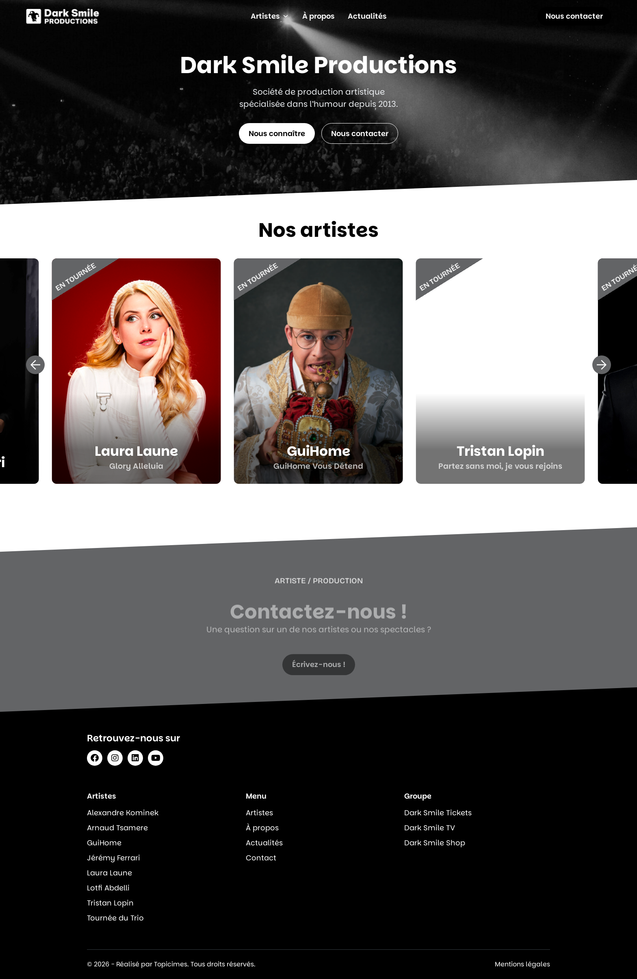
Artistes (259, 813)
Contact (261, 858)
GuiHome (104, 843)
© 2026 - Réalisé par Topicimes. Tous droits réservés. (171, 964)
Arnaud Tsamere (117, 828)
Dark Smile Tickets (438, 813)
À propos (262, 828)
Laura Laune (109, 873)
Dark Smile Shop (434, 843)
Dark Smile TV (429, 828)
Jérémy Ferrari (113, 858)
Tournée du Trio (115, 918)
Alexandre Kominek (122, 813)
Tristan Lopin (110, 903)
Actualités (264, 843)
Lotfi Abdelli (108, 888)
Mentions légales (522, 964)
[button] (35, 364)
